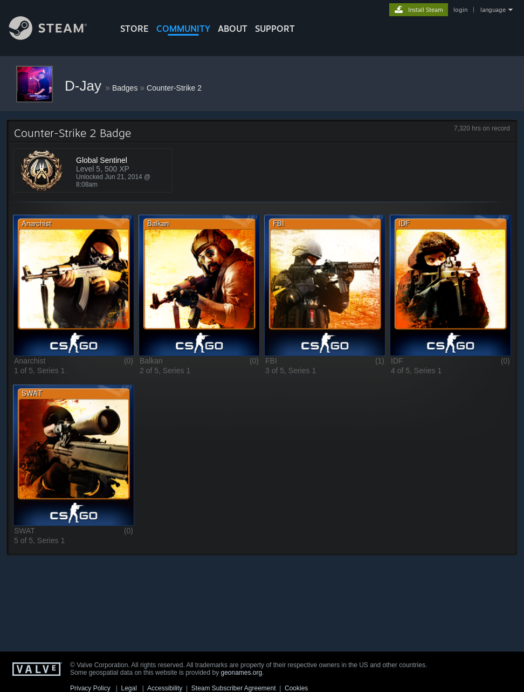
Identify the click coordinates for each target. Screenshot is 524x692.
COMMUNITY (183, 28)
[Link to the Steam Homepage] (56, 37)
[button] (73, 285)
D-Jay (85, 86)
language (493, 9)
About (232, 28)
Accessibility (164, 688)
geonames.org (242, 672)
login (460, 9)
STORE (134, 28)
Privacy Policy (90, 688)
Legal (128, 688)
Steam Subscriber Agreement (233, 688)
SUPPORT (275, 28)
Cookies (296, 688)
